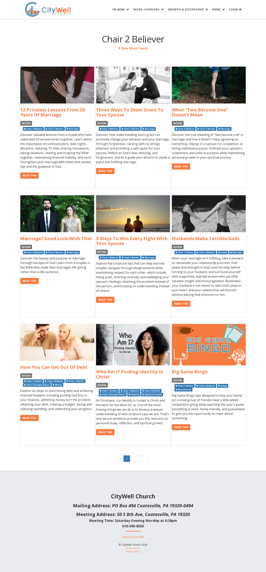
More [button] (216, 9)
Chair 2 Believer (33, 129)
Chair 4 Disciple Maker (37, 385)
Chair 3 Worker (54, 129)
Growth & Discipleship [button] (186, 9)
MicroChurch (183, 389)
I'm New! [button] (118, 9)
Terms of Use (133, 548)
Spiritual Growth (152, 394)
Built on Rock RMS (133, 537)
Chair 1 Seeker (184, 252)
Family (222, 252)
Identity (134, 394)
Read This (29, 175)
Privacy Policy (133, 551)
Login (235, 9)
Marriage (73, 129)
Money (57, 385)
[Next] (145, 458)
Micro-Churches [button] (146, 9)
